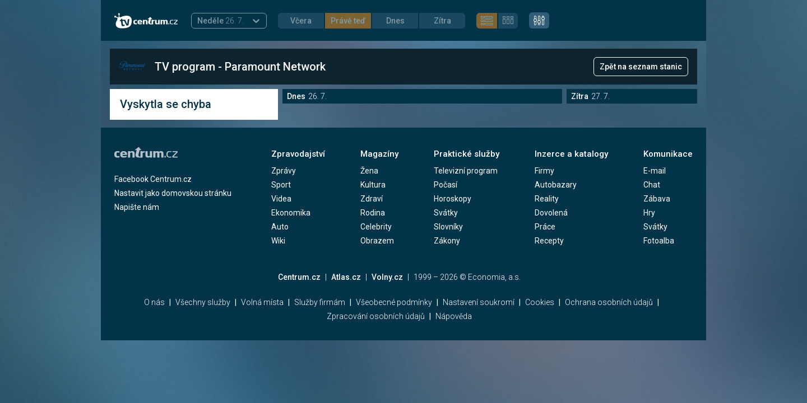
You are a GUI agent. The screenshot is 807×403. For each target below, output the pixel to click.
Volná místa (262, 302)
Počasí (445, 184)
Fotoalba (658, 240)
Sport (281, 184)
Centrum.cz (299, 277)
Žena (369, 170)
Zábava (656, 198)
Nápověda (453, 316)
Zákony (447, 240)
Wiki (278, 240)
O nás (154, 302)
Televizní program (466, 170)
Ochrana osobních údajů (609, 302)
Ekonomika (290, 212)
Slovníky (448, 226)
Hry (649, 212)
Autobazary (556, 184)
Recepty (549, 240)
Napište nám (136, 207)
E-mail (654, 170)
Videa (281, 198)
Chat (651, 184)
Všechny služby (202, 302)
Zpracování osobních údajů (376, 316)
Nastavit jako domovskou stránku (172, 193)
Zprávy (283, 170)
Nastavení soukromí (478, 302)
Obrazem (377, 240)
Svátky (446, 212)
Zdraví (371, 198)
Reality (547, 198)
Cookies (539, 302)
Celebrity (376, 226)
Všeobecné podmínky (394, 302)
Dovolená (551, 212)
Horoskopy (452, 198)
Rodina (372, 212)
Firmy (544, 170)
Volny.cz (387, 277)
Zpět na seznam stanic (641, 66)
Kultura (373, 184)
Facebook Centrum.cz (153, 179)
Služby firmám (319, 302)
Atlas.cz (346, 277)
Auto (280, 226)
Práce (545, 226)
